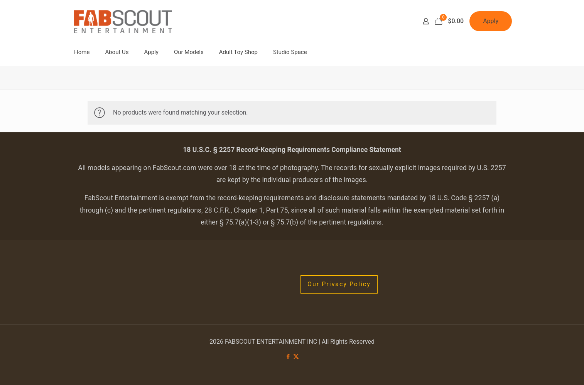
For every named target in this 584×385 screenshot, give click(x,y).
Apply (490, 21)
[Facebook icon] (288, 356)
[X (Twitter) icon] (296, 356)
